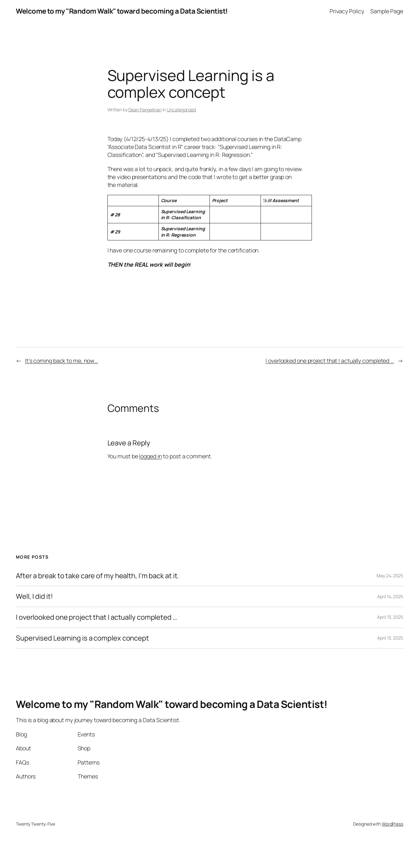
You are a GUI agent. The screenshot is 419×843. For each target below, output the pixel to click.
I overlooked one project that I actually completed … (330, 360)
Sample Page (386, 11)
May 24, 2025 (390, 576)
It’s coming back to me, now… (61, 360)
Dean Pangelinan (145, 110)
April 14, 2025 (390, 596)
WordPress (392, 824)
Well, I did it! (34, 596)
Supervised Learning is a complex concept (82, 638)
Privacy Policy (347, 11)
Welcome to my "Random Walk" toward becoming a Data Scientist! (122, 11)
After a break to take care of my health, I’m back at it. (97, 576)
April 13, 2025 (390, 617)
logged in (150, 456)
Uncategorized (181, 110)
